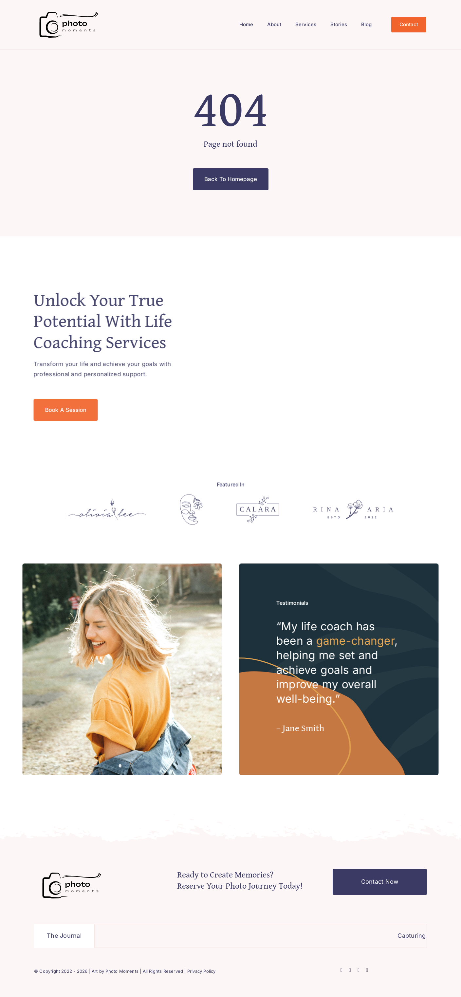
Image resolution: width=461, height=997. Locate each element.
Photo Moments (121, 971)
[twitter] (350, 970)
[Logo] (107, 504)
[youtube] (367, 970)
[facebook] (341, 970)
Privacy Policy (201, 971)
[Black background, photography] (68, 11)
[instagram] (359, 970)
